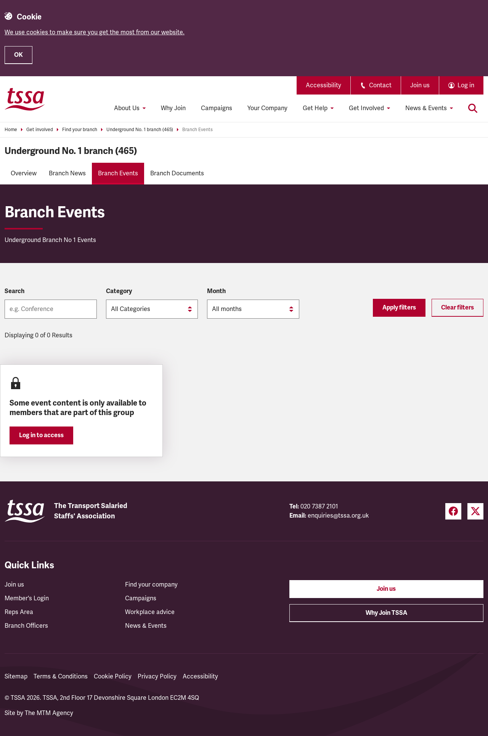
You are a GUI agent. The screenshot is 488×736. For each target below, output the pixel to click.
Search (14, 291)
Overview (24, 173)
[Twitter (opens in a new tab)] (475, 511)
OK (18, 55)
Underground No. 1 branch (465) (139, 130)
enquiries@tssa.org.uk (338, 516)
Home (11, 130)
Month (216, 291)
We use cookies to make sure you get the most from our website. (95, 32)
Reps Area (19, 612)
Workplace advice (150, 612)
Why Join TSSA (386, 613)
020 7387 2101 (319, 506)
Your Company (267, 108)
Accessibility (323, 85)
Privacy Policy (157, 676)
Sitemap (16, 676)
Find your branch (79, 130)
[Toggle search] (472, 108)
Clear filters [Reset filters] (457, 307)
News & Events (146, 626)
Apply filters (399, 307)
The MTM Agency (49, 713)
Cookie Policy (113, 676)
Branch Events (197, 130)
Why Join (173, 108)
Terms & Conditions (61, 676)
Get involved (39, 130)
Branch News (67, 173)
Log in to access (41, 435)
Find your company (151, 584)
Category (119, 291)
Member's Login (27, 598)
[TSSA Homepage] (25, 99)
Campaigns (216, 108)
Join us (420, 85)
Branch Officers (26, 626)
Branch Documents (177, 173)
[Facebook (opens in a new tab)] (453, 511)
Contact (376, 85)
